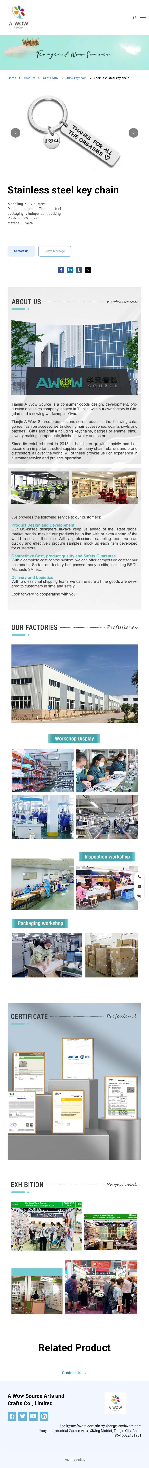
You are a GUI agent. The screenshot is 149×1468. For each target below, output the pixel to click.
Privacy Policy (74, 1460)
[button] (15, 133)
